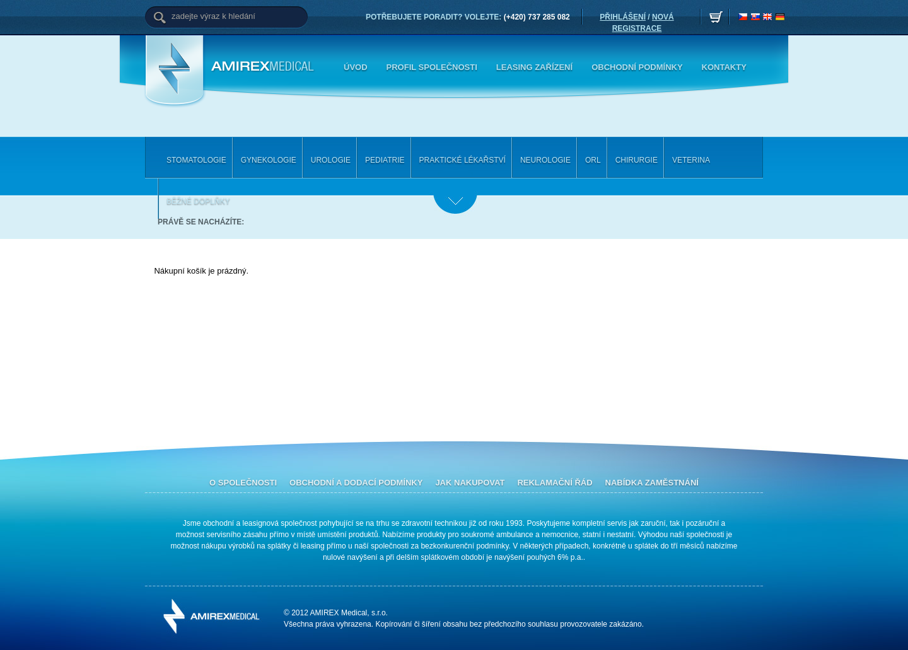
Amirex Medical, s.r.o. (265, 67)
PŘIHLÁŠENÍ (623, 17)
